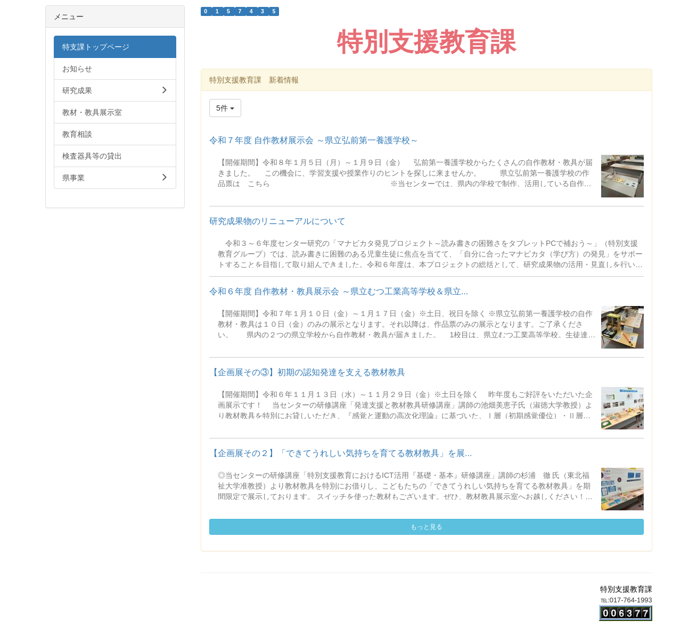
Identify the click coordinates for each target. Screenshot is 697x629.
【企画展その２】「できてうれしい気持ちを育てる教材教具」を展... (340, 453)
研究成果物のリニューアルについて (277, 221)
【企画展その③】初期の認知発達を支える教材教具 (307, 372)
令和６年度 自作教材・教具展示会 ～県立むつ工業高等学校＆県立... (338, 291)
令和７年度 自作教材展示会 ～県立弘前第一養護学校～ (314, 140)
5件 (225, 108)
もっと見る (426, 527)
